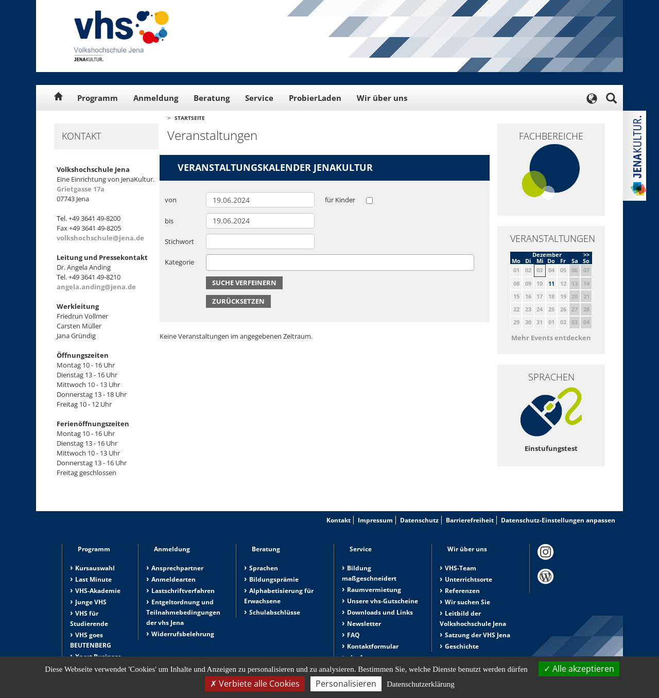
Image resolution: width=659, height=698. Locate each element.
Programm (97, 98)
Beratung (212, 98)
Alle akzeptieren (579, 668)
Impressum (375, 520)
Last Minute (93, 579)
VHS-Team (460, 568)
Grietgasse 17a (81, 189)
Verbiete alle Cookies (255, 683)
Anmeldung (155, 98)
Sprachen (263, 568)
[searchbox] (211, 262)
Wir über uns (382, 98)
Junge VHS (91, 602)
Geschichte (462, 646)
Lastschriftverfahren (183, 590)
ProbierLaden (315, 98)
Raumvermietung (374, 589)
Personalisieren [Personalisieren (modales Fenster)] (346, 683)
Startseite (190, 117)
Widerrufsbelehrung (182, 634)
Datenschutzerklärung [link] (421, 684)
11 (551, 283)
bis (169, 220)
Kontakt (338, 520)
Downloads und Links (380, 612)
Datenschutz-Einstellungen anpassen (558, 520)
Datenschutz (419, 520)
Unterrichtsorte (468, 579)
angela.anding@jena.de (96, 286)
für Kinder (340, 199)
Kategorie (179, 262)
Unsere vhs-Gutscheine (382, 601)
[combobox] (340, 262)
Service (259, 98)
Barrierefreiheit (470, 520)
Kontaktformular (372, 646)
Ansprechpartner (177, 568)
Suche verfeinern (244, 282)
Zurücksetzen (238, 301)
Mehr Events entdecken (551, 337)
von (171, 199)
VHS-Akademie (97, 590)
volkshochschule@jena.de (100, 237)
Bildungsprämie (274, 579)
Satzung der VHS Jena (477, 635)
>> (586, 254)
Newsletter (364, 623)
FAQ (353, 635)
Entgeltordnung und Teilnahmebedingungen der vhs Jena (183, 612)
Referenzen (462, 590)
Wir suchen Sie (467, 602)
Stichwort (179, 241)
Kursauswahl (95, 568)
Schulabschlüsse (274, 612)
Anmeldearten (173, 579)
